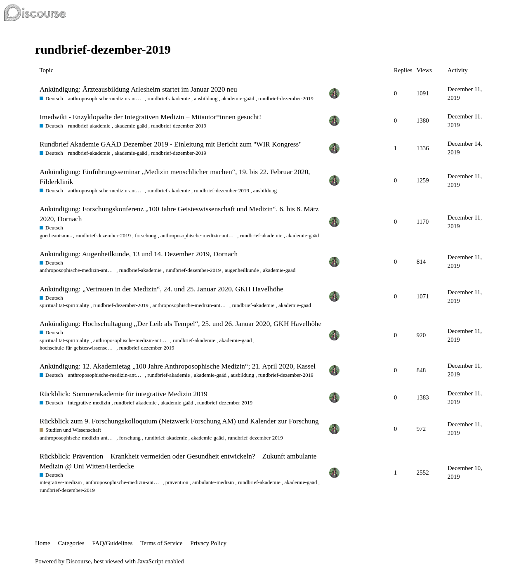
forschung (145, 235)
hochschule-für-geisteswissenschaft (77, 348)
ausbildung (205, 98)
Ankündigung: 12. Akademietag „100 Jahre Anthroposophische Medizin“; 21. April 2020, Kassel (178, 366)
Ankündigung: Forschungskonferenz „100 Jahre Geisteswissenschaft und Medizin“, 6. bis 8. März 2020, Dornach (179, 214)
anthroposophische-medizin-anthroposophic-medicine (106, 98)
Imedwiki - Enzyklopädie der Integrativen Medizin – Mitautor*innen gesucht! (150, 117)
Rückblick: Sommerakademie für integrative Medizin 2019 (123, 394)
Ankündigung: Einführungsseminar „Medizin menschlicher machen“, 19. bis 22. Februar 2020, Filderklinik (175, 177)
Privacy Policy (208, 543)
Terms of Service (161, 543)
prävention (177, 482)
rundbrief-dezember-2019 (286, 98)
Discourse (78, 561)
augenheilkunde (242, 270)
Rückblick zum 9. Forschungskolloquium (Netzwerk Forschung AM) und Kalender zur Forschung (179, 421)
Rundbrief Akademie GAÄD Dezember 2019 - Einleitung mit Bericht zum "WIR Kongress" (171, 144)
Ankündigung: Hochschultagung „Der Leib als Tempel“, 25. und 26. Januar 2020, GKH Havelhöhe (180, 324)
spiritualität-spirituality (64, 305)
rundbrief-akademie (168, 98)
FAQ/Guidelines (112, 543)
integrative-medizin (89, 402)
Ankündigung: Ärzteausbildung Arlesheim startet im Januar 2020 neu (138, 89)
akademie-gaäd (238, 98)
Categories (71, 543)
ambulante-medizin (213, 482)
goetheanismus (56, 235)
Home (42, 543)
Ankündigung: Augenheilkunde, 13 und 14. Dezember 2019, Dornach (139, 254)
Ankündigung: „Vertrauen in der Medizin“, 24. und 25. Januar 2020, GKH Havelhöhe (161, 289)
